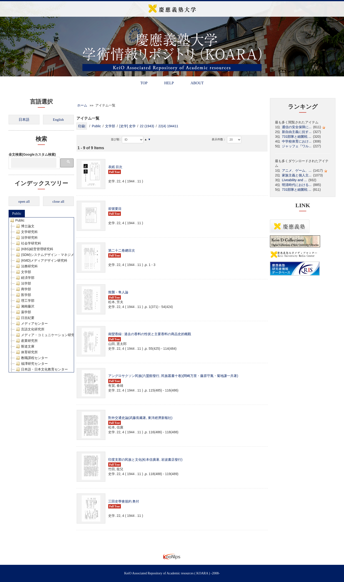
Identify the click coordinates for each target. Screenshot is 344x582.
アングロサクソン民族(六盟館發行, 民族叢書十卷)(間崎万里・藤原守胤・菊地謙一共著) (173, 376)
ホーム (82, 105)
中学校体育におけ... (297, 141)
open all (24, 201)
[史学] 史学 (127, 126)
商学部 (23, 289)
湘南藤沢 (24, 306)
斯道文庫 (24, 346)
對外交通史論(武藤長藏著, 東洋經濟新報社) (140, 418)
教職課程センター (31, 358)
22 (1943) (147, 126)
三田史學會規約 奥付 (123, 501)
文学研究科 (26, 232)
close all (58, 201)
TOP (143, 83)
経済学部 (24, 277)
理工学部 (24, 300)
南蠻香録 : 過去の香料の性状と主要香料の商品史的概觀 (149, 334)
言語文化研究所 (29, 329)
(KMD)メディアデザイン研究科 (41, 260)
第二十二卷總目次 (121, 250)
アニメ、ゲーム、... (297, 170)
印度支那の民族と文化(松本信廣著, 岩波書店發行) (145, 459)
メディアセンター (31, 323)
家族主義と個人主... (297, 175)
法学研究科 (26, 237)
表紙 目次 (115, 167)
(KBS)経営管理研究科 (34, 249)
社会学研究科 (28, 243)
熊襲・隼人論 (118, 292)
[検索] (33, 163)
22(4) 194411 (168, 126)
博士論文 (24, 226)
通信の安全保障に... (297, 127)
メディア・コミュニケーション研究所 (46, 335)
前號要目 (115, 209)
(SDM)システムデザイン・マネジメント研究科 (53, 255)
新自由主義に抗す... (297, 132)
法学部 (23, 283)
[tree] (41, 294)
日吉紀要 (24, 318)
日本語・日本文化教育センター (41, 369)
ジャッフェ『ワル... (297, 146)
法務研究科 (26, 266)
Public (16, 213)
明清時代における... (297, 185)
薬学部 (23, 312)
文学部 (23, 272)
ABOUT (197, 83)
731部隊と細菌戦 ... (296, 136)
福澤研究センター (31, 363)
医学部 (23, 295)
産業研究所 (26, 341)
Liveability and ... (294, 180)
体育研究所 (26, 352)
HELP (169, 83)
